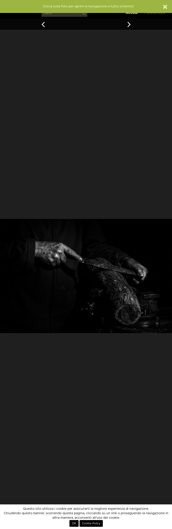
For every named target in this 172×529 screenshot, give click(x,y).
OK (74, 523)
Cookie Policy (91, 523)
